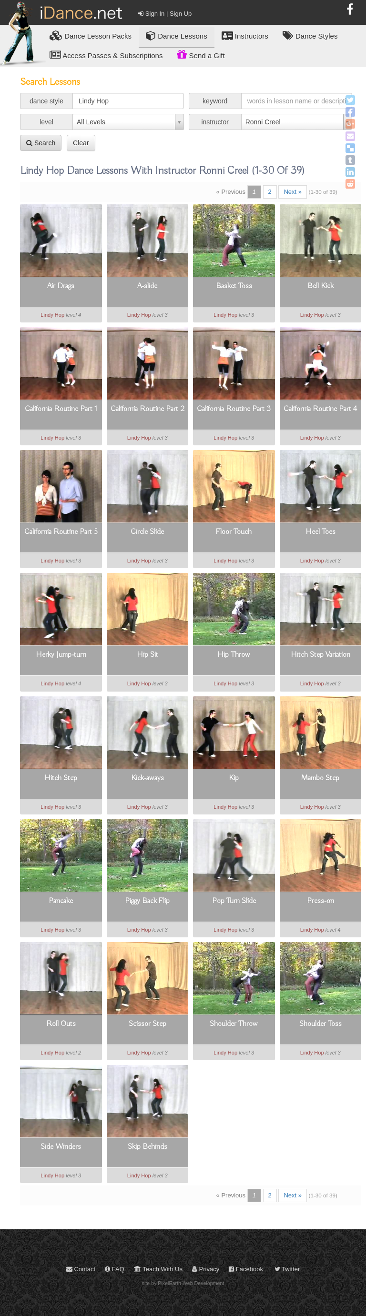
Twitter (287, 1269)
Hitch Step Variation (320, 655)
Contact (80, 1269)
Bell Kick (320, 286)
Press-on (320, 901)
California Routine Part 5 (61, 532)
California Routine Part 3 (234, 409)
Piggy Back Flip (147, 901)
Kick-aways (147, 778)
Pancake (61, 901)
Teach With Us (158, 1269)
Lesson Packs (91, 35)
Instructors (245, 35)
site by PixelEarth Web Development (183, 1283)
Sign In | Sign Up (165, 13)
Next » (293, 191)
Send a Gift (200, 54)
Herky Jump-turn (61, 655)
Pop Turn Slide (234, 901)
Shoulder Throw (234, 1024)
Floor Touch (234, 532)
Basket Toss (234, 286)
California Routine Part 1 (61, 409)
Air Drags (60, 286)
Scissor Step (147, 1024)
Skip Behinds (147, 1147)
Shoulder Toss (320, 1024)
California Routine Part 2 (147, 409)
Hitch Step (60, 778)
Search (40, 143)
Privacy (205, 1269)
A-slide (147, 286)
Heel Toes (320, 532)
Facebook (246, 1269)
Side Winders (61, 1147)
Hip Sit (147, 655)
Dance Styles (310, 35)
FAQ (114, 1269)
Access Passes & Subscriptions (106, 55)
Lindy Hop (52, 315)
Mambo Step (320, 778)
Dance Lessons (176, 35)
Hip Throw (233, 655)
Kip (234, 778)
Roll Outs (61, 1024)
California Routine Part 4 (320, 409)
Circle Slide (147, 532)
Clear (81, 143)
